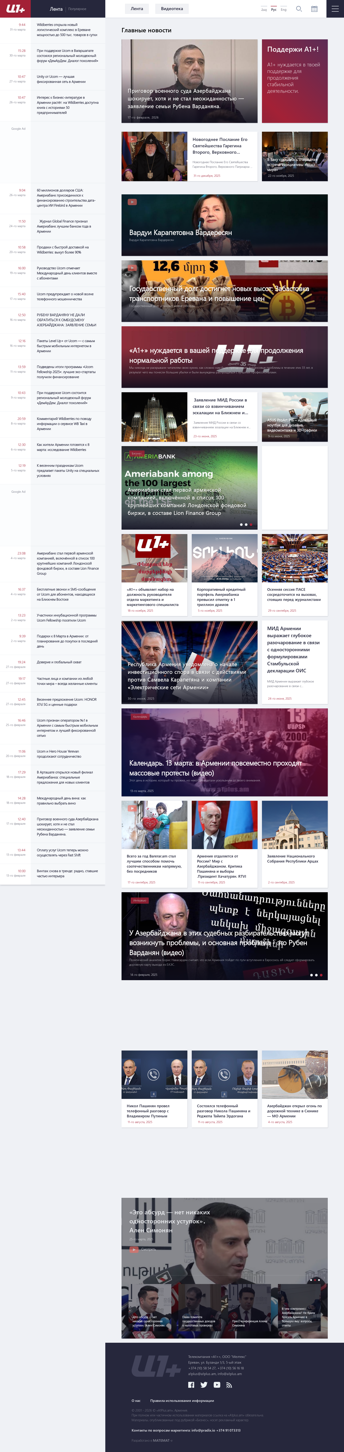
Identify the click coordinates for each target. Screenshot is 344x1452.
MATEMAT (161, 1440)
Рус (273, 9)
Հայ (264, 9)
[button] (240, 524)
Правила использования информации (182, 1400)
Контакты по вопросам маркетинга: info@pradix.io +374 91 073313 (186, 1430)
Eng (284, 9)
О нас (136, 1400)
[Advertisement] (68, 152)
